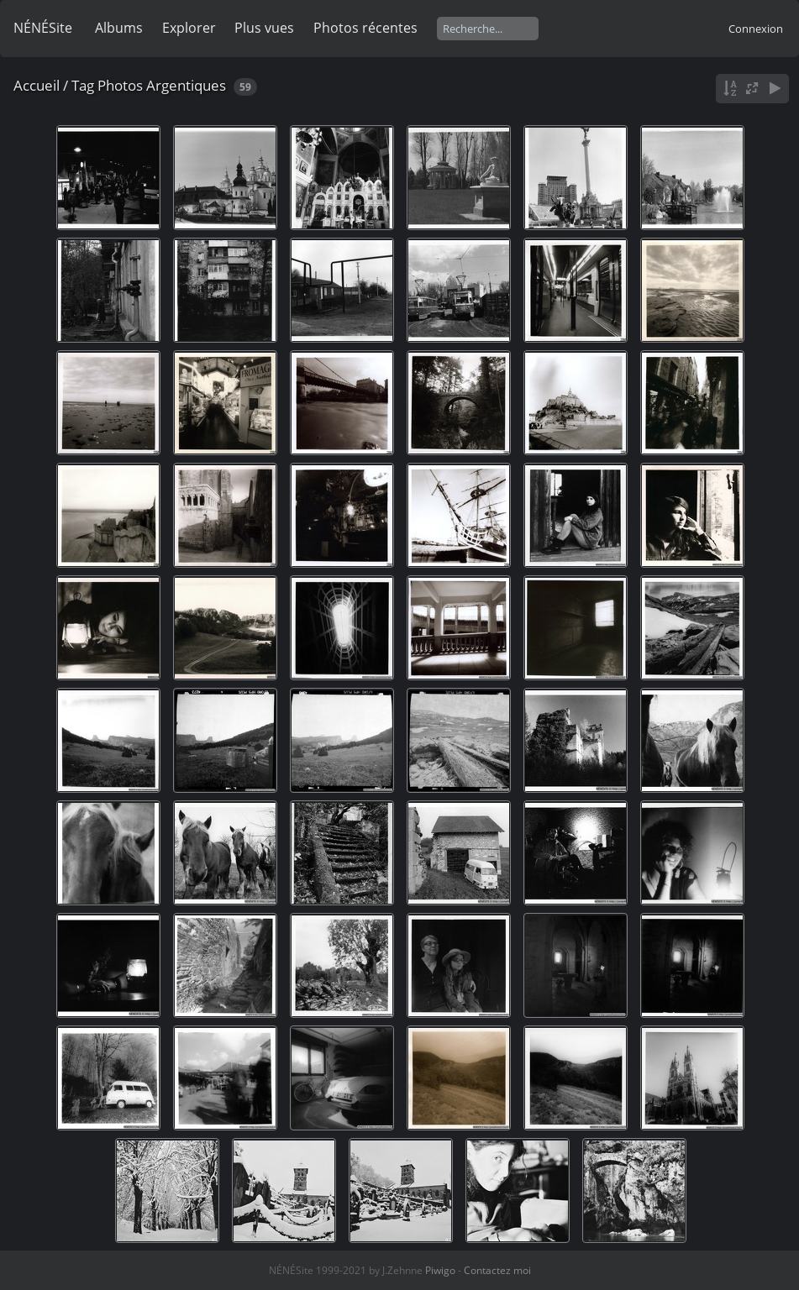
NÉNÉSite (42, 27)
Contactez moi (497, 1270)
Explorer (189, 27)
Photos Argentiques (161, 85)
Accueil (36, 85)
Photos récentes (365, 27)
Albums (119, 27)
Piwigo (440, 1270)
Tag (82, 85)
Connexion (755, 28)
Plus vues (264, 27)
